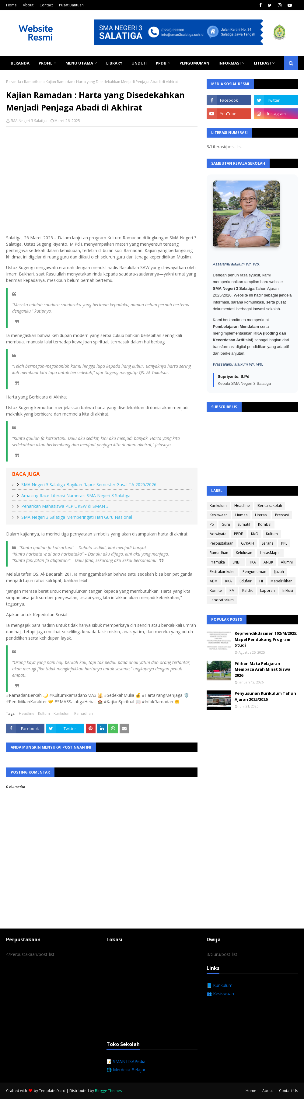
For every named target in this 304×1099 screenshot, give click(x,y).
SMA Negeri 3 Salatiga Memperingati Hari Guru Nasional (76, 517)
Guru (226, 524)
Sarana (268, 543)
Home (11, 5)
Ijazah (279, 571)
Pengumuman (254, 571)
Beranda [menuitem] (20, 63)
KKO (254, 533)
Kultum (44, 713)
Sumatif (244, 524)
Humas (241, 515)
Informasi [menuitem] (229, 63)
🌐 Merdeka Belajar (126, 1070)
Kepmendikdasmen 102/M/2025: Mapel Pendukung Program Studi (266, 639)
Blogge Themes (108, 1090)
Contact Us (288, 1090)
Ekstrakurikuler (222, 571)
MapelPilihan (281, 581)
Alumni (287, 562)
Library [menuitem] (114, 63)
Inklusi (287, 590)
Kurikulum (62, 713)
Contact (46, 5)
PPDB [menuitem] (161, 63)
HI (261, 581)
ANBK (268, 562)
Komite (216, 590)
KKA (228, 581)
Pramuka (217, 562)
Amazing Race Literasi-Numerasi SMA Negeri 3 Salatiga (76, 495)
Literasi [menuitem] (262, 63)
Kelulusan (244, 552)
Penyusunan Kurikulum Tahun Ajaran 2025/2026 (265, 696)
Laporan (267, 590)
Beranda (13, 81)
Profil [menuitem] (45, 63)
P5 (212, 524)
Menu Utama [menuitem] (79, 63)
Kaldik (247, 590)
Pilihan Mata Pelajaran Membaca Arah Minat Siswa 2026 (262, 669)
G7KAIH (247, 543)
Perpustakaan (221, 543)
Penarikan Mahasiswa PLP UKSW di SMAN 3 (65, 506)
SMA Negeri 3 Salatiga (28, 120)
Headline (26, 713)
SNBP (237, 562)
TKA (252, 562)
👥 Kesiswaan (220, 993)
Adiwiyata (218, 533)
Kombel (264, 524)
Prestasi (282, 515)
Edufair (245, 581)
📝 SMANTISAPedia (126, 1061)
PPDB (238, 533)
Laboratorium (222, 599)
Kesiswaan (219, 515)
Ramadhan (33, 81)
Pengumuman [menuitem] (194, 63)
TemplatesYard (52, 1090)
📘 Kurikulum (219, 985)
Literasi (261, 515)
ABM (214, 581)
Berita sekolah (269, 505)
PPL (284, 543)
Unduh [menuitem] (139, 63)
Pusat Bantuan (71, 5)
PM (232, 590)
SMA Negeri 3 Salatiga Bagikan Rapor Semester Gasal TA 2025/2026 (88, 484)
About (28, 5)
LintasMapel (270, 552)
